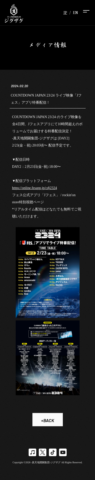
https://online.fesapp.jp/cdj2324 (34, 188)
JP (65, 12)
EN (75, 12)
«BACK (47, 420)
